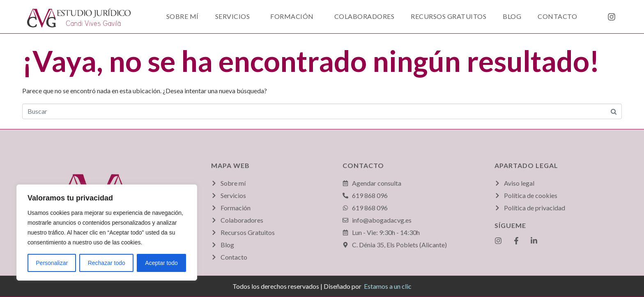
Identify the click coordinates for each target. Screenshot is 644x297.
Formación (292, 16)
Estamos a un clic (388, 286)
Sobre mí (182, 16)
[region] (106, 232)
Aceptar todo (161, 263)
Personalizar (52, 263)
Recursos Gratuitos (448, 16)
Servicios (232, 16)
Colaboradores (364, 16)
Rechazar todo (106, 263)
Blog (512, 16)
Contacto (557, 16)
